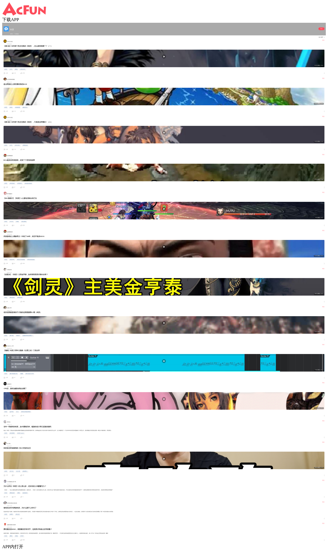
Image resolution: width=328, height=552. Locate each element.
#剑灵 (5, 69)
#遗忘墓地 (23, 221)
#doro (17, 411)
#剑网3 (11, 514)
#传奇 (11, 107)
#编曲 (21, 373)
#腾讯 (18, 493)
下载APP (10, 19)
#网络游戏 (19, 297)
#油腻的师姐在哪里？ (27, 335)
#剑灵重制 (12, 433)
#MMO (22, 536)
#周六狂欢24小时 (29, 373)
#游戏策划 (24, 493)
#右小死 (18, 471)
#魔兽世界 (24, 107)
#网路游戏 (25, 145)
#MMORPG (22, 69)
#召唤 (17, 221)
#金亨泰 (11, 411)
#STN (11, 69)
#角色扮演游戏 (28, 183)
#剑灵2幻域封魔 (21, 259)
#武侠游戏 (12, 183)
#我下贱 (11, 335)
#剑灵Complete (20, 433)
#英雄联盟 (17, 107)
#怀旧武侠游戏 (30, 259)
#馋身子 (18, 335)
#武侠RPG (19, 183)
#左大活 (11, 471)
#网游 (16, 69)
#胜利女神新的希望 (25, 411)
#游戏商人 (24, 471)
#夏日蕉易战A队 (14, 373)
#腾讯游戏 (12, 297)
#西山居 (17, 514)
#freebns (11, 221)
